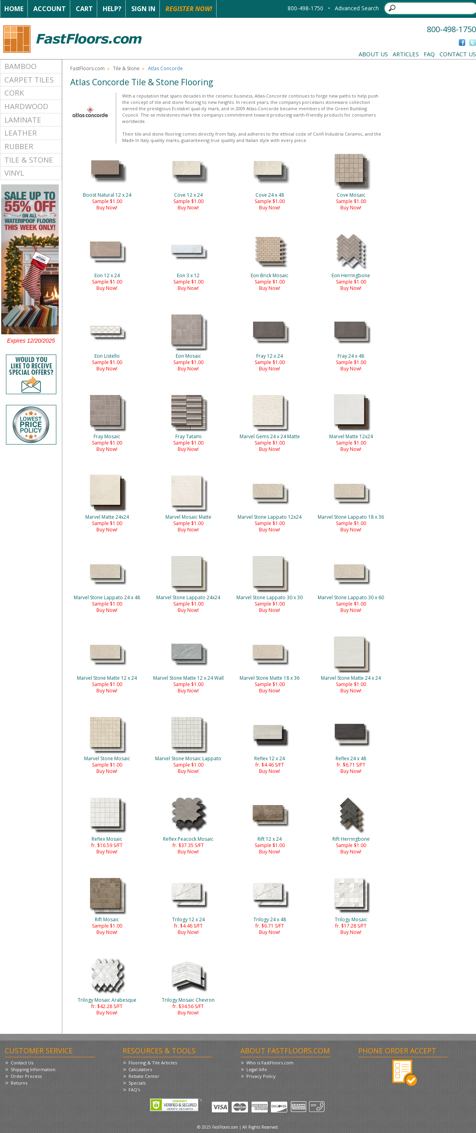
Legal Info (256, 1069)
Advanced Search (357, 8)
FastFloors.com (87, 68)
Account (49, 8)
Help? (112, 8)
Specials (137, 1083)
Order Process (26, 1076)
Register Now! (188, 8)
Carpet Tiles (29, 79)
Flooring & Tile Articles (153, 1063)
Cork (14, 93)
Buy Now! (106, 207)
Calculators (140, 1069)
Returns (19, 1083)
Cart (84, 8)
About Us (373, 54)
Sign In (143, 8)
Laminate (22, 120)
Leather (20, 133)
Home (13, 8)
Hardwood (26, 106)
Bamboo (20, 66)
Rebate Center (144, 1076)
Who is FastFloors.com (270, 1063)
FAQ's (134, 1090)
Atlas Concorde (165, 68)
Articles (406, 54)
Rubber (18, 146)
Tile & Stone (28, 160)
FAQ (429, 54)
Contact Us (458, 54)
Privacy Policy (261, 1076)
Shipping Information (33, 1069)
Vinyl (14, 173)
